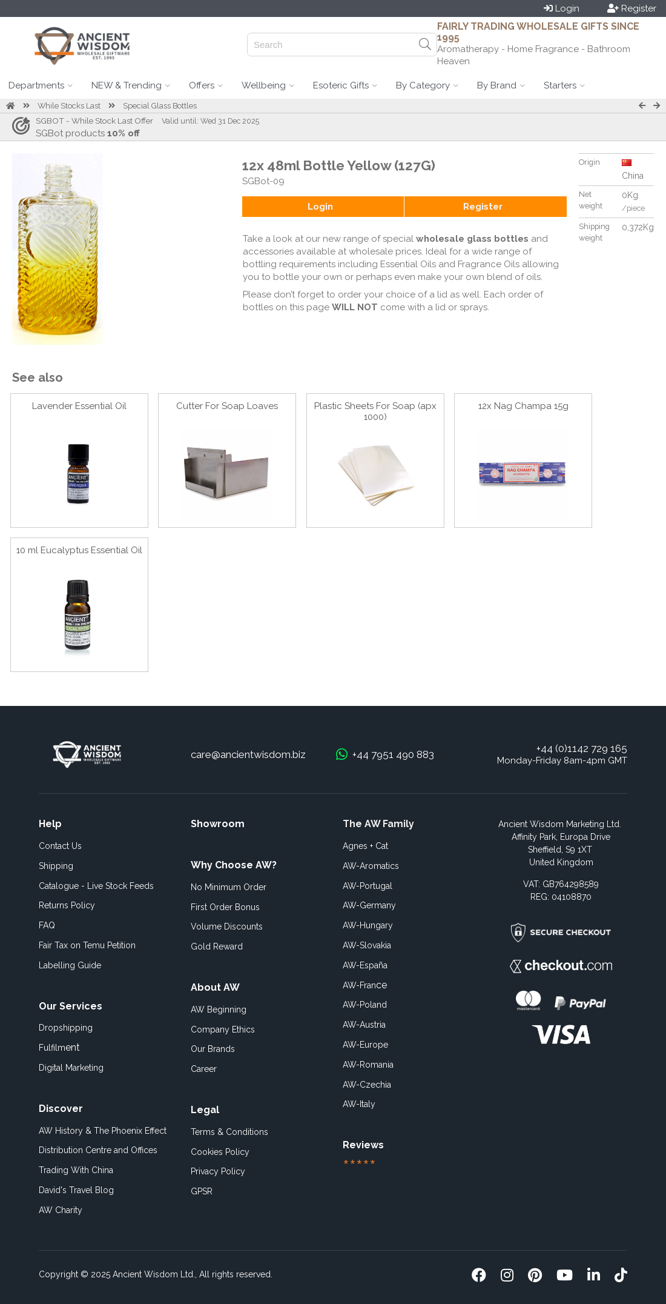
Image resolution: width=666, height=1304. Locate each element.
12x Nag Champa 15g (523, 406)
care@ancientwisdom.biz (248, 754)
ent (59, 1047)
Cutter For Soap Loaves (227, 406)
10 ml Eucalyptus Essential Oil (79, 550)
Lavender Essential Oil (79, 406)
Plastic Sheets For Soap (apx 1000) (375, 411)
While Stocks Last (69, 105)
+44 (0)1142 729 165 (581, 748)
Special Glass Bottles (160, 105)
